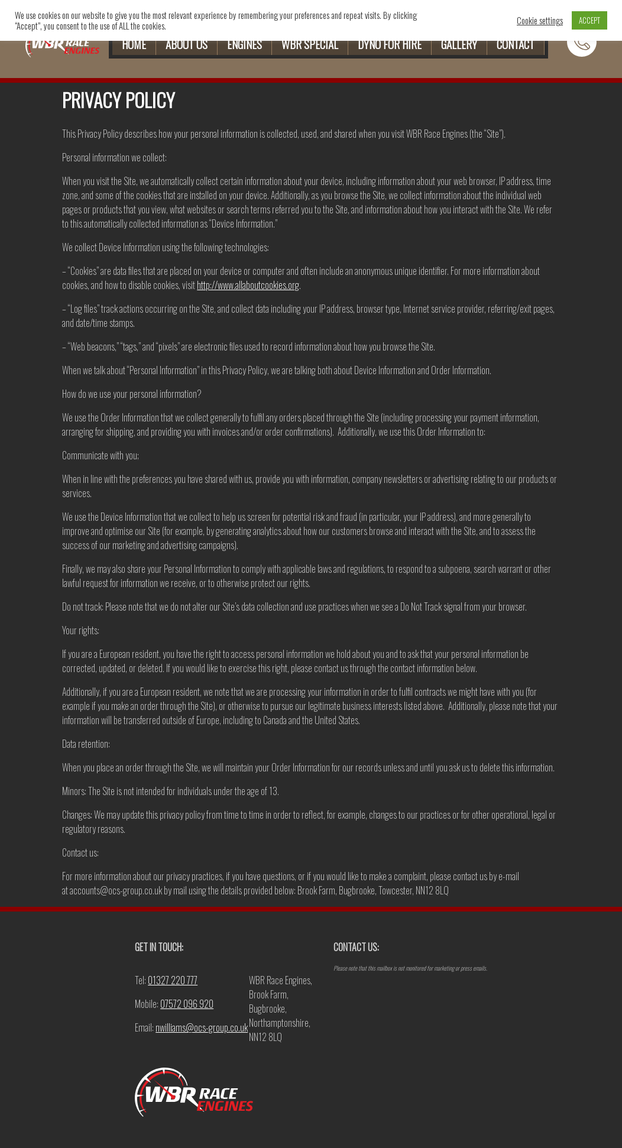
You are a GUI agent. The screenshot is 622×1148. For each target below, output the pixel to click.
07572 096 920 (186, 1004)
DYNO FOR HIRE (390, 44)
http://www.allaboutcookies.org (248, 285)
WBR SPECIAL (309, 44)
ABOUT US (187, 44)
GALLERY (459, 44)
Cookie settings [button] (540, 20)
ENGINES (244, 44)
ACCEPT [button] (589, 20)
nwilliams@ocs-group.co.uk (202, 1027)
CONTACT (515, 44)
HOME (134, 44)
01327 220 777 (172, 980)
